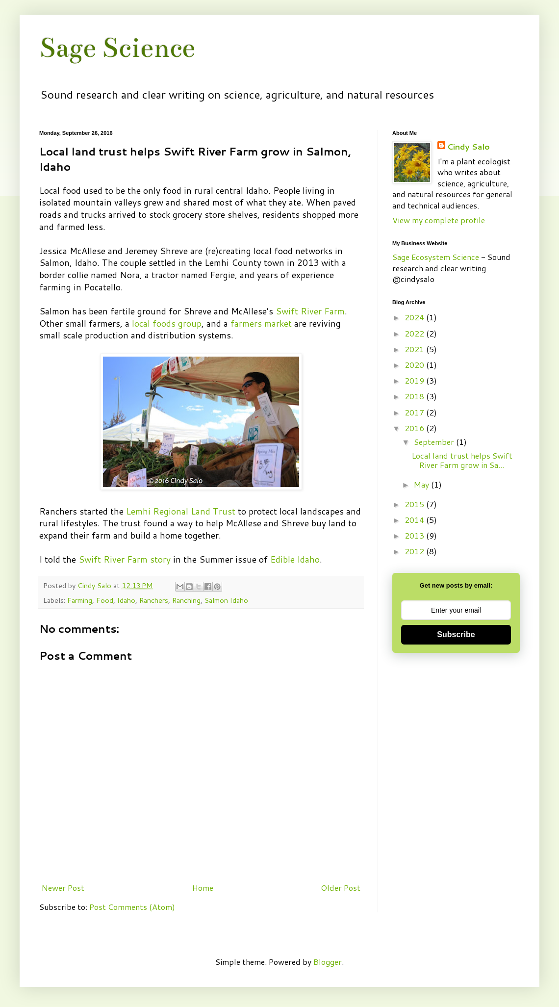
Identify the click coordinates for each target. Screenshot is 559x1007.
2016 (415, 428)
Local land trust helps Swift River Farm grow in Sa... (462, 460)
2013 (415, 535)
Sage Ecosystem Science (435, 256)
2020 (415, 364)
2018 (415, 396)
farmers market (261, 323)
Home (202, 887)
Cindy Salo (95, 585)
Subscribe (456, 634)
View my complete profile (438, 220)
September (435, 441)
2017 (415, 412)
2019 (415, 380)
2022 (415, 333)
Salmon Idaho (226, 600)
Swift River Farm (310, 311)
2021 (415, 349)
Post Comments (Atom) (132, 906)
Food (104, 600)
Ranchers (153, 600)
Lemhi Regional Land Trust (180, 511)
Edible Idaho (295, 559)
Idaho (126, 600)
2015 (415, 504)
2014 (415, 519)
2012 (415, 551)
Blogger (327, 961)
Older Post (340, 887)
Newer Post (63, 887)
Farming (79, 600)
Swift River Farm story (124, 559)
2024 (415, 317)
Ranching (186, 600)
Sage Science (117, 47)
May (422, 484)
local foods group (167, 323)
